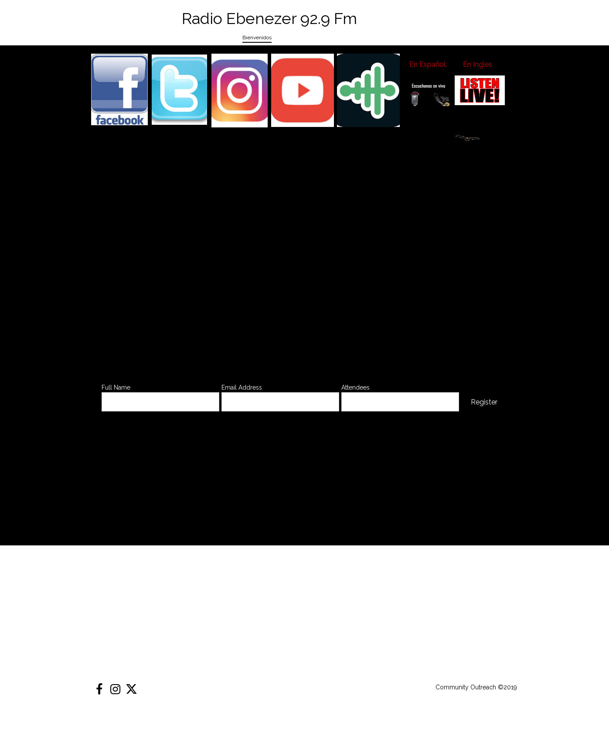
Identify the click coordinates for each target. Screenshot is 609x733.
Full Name (116, 387)
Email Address (241, 387)
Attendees (355, 387)
